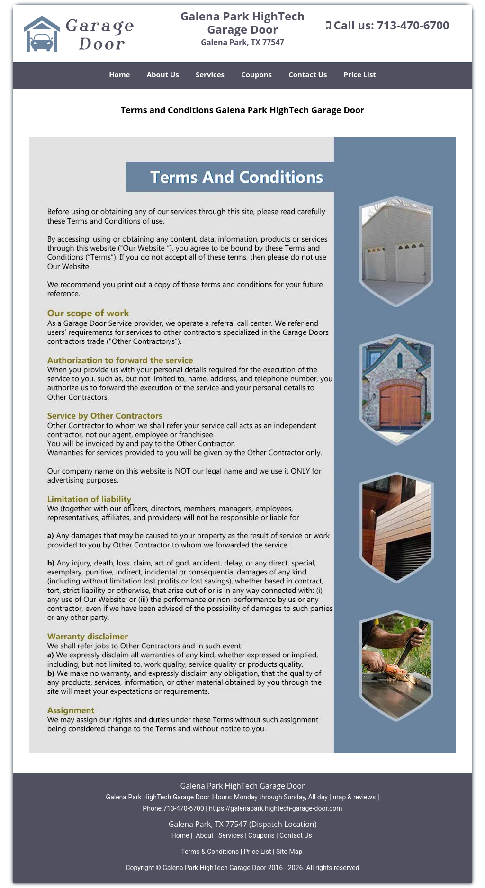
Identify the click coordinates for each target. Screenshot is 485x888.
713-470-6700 (413, 25)
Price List (360, 74)
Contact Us (307, 74)
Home (119, 74)
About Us (163, 74)
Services (210, 74)
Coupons (256, 74)
